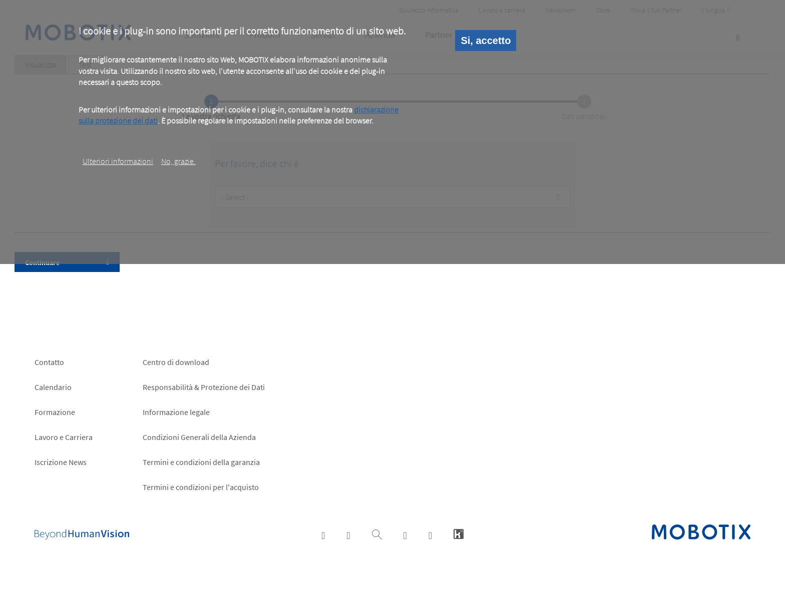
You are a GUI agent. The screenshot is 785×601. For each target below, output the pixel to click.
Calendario (53, 387)
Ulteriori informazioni (118, 161)
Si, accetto (486, 40)
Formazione (55, 412)
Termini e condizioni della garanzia (201, 462)
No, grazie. (178, 161)
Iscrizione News (61, 462)
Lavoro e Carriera (64, 437)
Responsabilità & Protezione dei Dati (204, 387)
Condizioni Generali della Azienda (199, 437)
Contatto (49, 362)
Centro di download (176, 362)
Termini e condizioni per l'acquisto (201, 487)
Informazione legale (176, 412)
